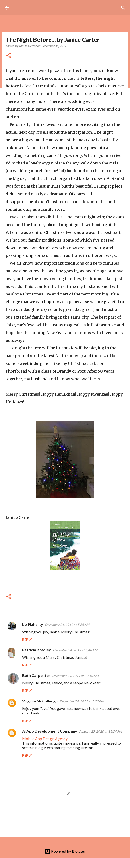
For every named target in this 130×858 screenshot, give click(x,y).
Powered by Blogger (65, 851)
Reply (27, 639)
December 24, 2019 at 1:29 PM (82, 701)
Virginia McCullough (40, 701)
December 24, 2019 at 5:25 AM (67, 625)
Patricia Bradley (36, 650)
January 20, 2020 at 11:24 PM (100, 731)
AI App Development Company (49, 731)
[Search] (123, 7)
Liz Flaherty (32, 624)
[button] (9, 55)
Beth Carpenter (36, 675)
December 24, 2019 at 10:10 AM (75, 676)
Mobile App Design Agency (45, 738)
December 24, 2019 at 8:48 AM (75, 650)
